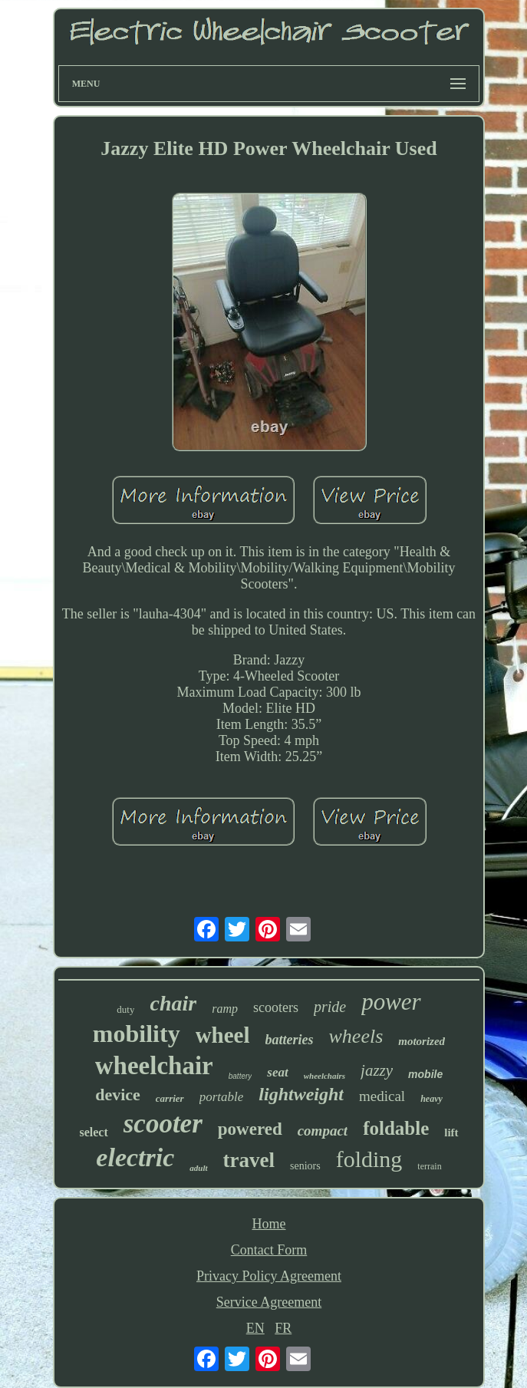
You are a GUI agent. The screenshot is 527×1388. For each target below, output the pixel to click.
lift (451, 1132)
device (117, 1094)
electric (135, 1157)
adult (198, 1167)
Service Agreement (268, 1302)
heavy (431, 1098)
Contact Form (269, 1250)
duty (125, 1009)
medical (382, 1096)
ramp (225, 1008)
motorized (421, 1041)
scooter (163, 1124)
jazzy (377, 1070)
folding (369, 1159)
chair (173, 1003)
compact (322, 1131)
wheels (356, 1036)
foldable (396, 1128)
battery (240, 1076)
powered (250, 1129)
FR (283, 1328)
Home (269, 1223)
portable (221, 1097)
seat (277, 1072)
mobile (425, 1074)
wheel (223, 1035)
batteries (289, 1039)
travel (249, 1160)
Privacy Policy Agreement (268, 1276)
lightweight (301, 1094)
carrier (170, 1098)
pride (330, 1006)
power (391, 1001)
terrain (429, 1166)
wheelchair (154, 1066)
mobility (136, 1033)
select (93, 1132)
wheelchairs (324, 1075)
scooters (275, 1007)
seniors (305, 1166)
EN (255, 1328)
